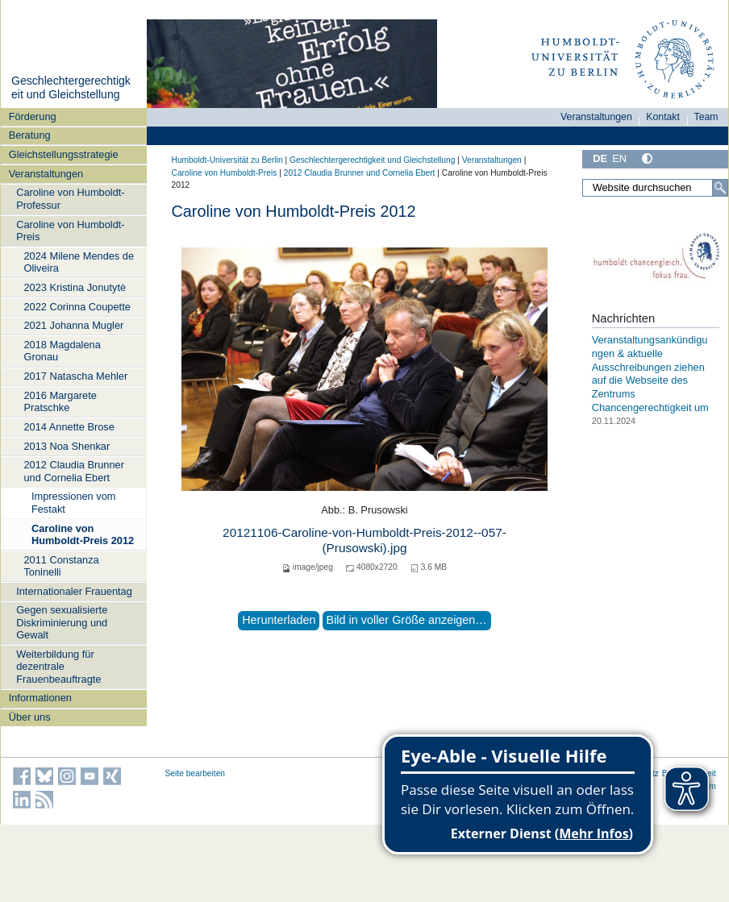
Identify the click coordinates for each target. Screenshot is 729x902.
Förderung (32, 116)
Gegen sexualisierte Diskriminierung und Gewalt (61, 622)
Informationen (40, 698)
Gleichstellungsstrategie (64, 154)
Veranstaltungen (46, 174)
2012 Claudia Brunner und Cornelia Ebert (73, 471)
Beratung (30, 135)
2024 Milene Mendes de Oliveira (78, 262)
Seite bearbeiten (195, 773)
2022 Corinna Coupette (76, 307)
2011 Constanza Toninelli (60, 566)
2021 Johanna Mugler (73, 325)
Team (706, 117)
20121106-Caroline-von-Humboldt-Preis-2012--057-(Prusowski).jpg (364, 540)
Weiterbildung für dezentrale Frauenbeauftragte (58, 666)
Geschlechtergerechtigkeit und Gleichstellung (71, 88)
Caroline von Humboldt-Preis (70, 230)
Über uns (30, 717)
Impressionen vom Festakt (73, 502)
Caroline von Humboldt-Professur (70, 198)
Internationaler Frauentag (74, 591)
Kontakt (663, 117)
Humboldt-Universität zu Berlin (227, 160)
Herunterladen (278, 619)
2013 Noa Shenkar (66, 446)
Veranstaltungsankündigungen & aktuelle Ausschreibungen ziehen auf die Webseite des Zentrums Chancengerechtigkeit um (650, 373)
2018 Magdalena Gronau (61, 351)
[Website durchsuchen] (654, 188)
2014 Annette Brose (68, 427)
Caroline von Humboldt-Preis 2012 (82, 534)
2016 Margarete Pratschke (59, 401)
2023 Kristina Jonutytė (74, 287)
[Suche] (720, 188)
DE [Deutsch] (600, 158)
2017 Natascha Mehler (75, 376)
